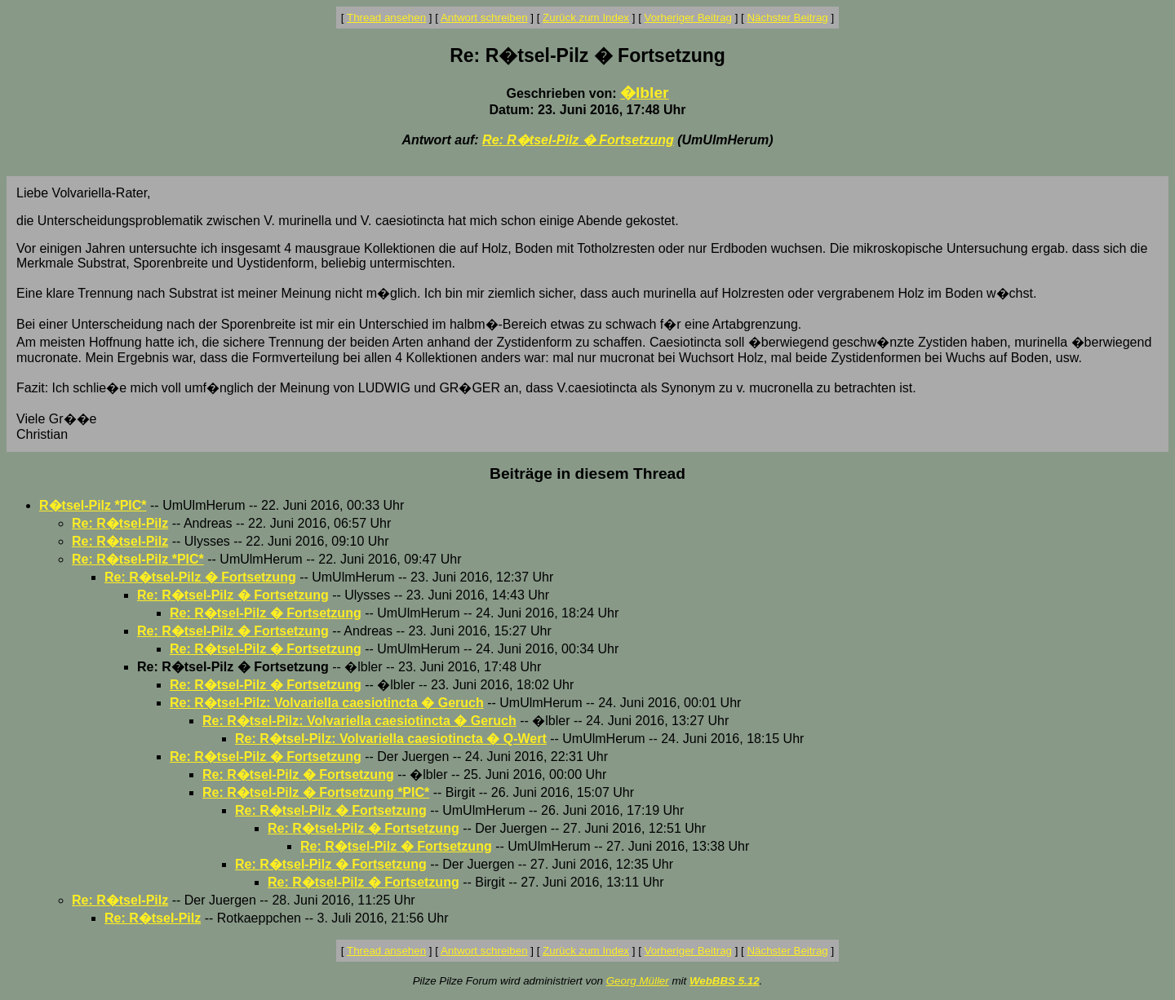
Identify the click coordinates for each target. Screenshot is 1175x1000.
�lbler (644, 92)
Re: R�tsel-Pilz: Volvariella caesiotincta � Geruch (327, 703)
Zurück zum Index (586, 17)
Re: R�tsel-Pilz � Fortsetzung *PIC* (315, 792)
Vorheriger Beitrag (688, 17)
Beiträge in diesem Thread (587, 473)
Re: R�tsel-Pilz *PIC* (138, 559)
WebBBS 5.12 (724, 981)
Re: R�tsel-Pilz (120, 523)
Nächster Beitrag (787, 17)
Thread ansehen (386, 17)
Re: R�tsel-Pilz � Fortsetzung (578, 140)
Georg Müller (637, 981)
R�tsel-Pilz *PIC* (93, 505)
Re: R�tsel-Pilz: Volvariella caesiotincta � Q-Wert (391, 739)
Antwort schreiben (484, 17)
